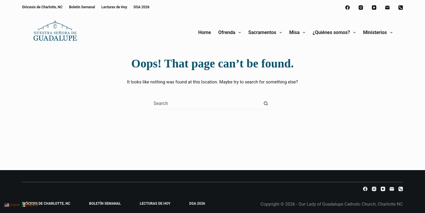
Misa (298, 32)
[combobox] (206, 103)
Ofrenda (230, 32)
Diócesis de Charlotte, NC (42, 7)
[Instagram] (361, 7)
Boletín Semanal (82, 7)
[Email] (387, 7)
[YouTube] (374, 7)
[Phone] (400, 7)
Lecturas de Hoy (114, 7)
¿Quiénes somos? (335, 32)
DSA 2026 (142, 7)
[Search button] (266, 103)
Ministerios (378, 32)
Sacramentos (266, 32)
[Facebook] (347, 7)
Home (204, 32)
